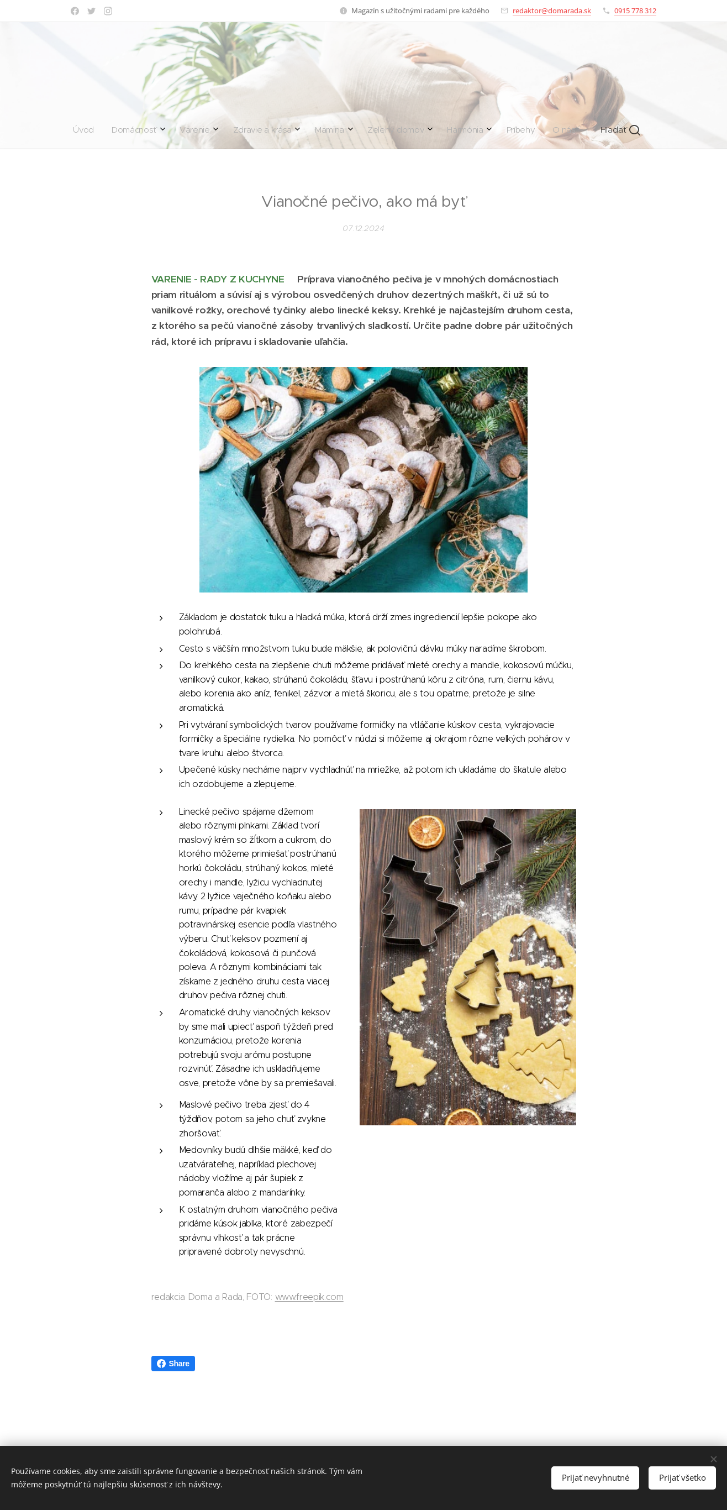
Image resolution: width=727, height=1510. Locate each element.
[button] (456, 130)
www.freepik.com (309, 1296)
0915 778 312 (635, 10)
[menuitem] (241, 130)
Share (173, 1363)
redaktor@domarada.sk (552, 10)
